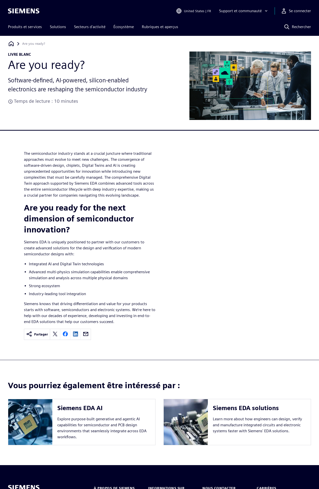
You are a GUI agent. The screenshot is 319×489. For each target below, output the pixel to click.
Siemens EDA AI (80, 408)
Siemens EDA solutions (246, 408)
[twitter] (55, 334)
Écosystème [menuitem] (123, 26)
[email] (86, 334)
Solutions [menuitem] (58, 26)
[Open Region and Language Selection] (193, 11)
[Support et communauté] (244, 11)
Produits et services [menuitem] (25, 26)
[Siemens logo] (23, 10)
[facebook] (65, 334)
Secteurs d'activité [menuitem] (89, 26)
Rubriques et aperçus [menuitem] (160, 26)
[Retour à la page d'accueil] (11, 44)
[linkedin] (75, 334)
